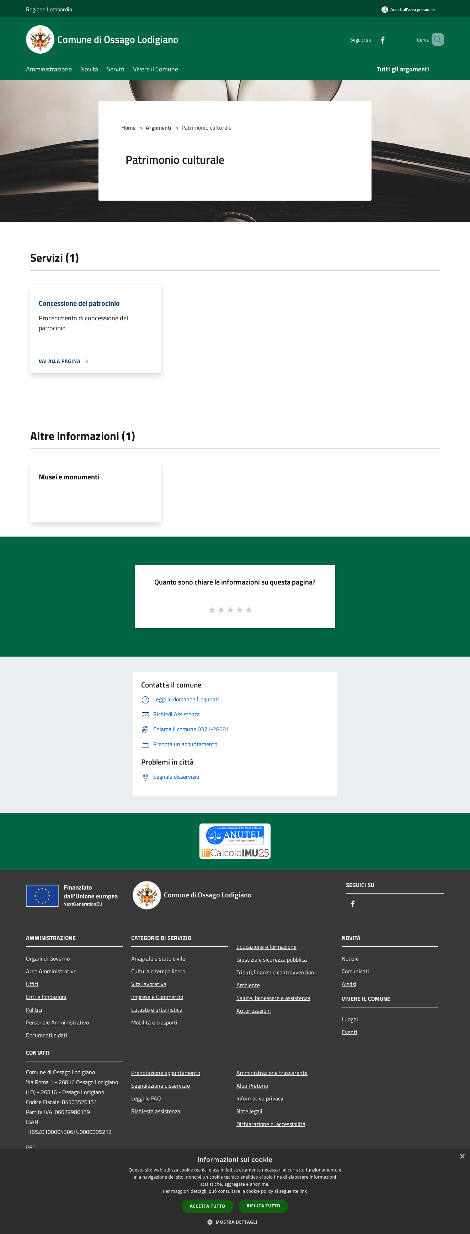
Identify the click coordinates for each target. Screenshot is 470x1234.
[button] (235, 1221)
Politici (34, 1009)
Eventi (349, 1032)
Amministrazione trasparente (272, 1073)
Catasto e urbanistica (156, 1009)
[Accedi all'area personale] (408, 9)
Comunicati (355, 971)
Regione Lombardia (49, 9)
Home (128, 127)
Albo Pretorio (252, 1085)
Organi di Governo (48, 958)
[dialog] (235, 1191)
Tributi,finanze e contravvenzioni (276, 972)
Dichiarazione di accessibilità (270, 1124)
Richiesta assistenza (155, 1111)
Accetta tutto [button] (207, 1206)
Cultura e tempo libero (158, 971)
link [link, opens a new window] (303, 1191)
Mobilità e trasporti (154, 1022)
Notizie (350, 958)
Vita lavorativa (148, 984)
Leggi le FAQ (146, 1098)
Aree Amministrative (51, 971)
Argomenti (158, 127)
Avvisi (349, 984)
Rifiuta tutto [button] (264, 1206)
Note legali (249, 1111)
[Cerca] (435, 39)
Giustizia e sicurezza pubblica (271, 959)
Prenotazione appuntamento (165, 1073)
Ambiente (248, 985)
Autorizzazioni (253, 1010)
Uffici (32, 984)
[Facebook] (372, 39)
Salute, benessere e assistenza (273, 998)
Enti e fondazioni (46, 997)
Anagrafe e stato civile (158, 958)
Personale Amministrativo (57, 1022)
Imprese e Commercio (157, 997)
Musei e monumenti (69, 476)
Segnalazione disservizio (160, 1085)
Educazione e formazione (266, 946)
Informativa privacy (259, 1098)
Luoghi (350, 1019)
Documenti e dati (46, 1035)
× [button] (462, 1156)
